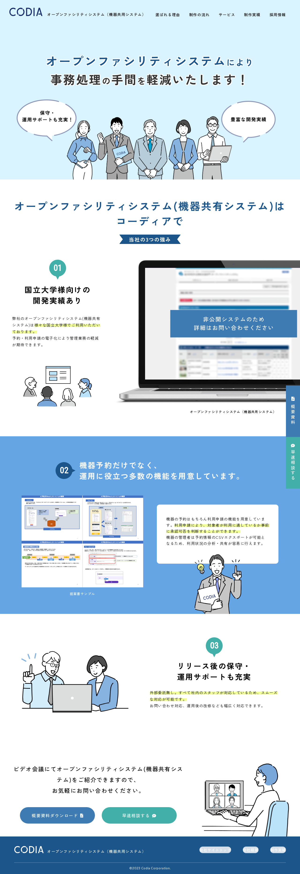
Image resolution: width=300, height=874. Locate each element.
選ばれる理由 (167, 14)
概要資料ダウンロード (55, 815)
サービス (227, 14)
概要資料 (293, 414)
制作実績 (252, 14)
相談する (293, 465)
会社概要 (251, 850)
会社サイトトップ (215, 850)
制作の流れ (199, 14)
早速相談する (136, 815)
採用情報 (278, 14)
